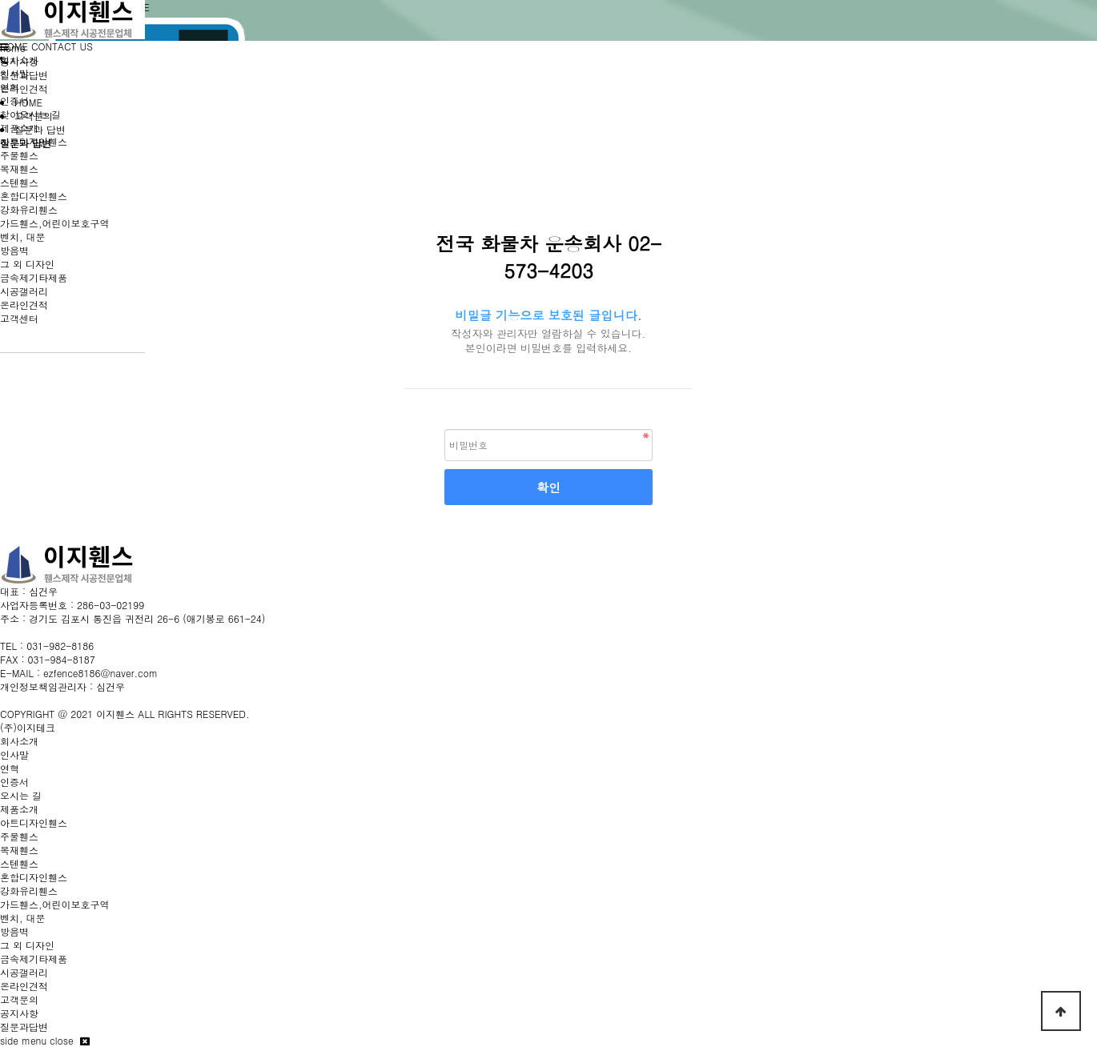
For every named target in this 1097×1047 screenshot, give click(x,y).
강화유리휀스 (29, 209)
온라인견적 (24, 304)
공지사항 (19, 1013)
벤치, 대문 (23, 236)
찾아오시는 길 (30, 114)
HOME (14, 46)
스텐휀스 (19, 182)
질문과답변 (24, 1026)
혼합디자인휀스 (33, 196)
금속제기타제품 (33, 277)
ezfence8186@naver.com (100, 673)
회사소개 (19, 59)
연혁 (9, 87)
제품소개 (19, 127)
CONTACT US (62, 46)
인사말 (14, 73)
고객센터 (19, 318)
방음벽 (14, 250)
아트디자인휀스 (33, 141)
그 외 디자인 (27, 264)
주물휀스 (19, 155)
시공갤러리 (24, 291)
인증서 (14, 100)
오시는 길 (21, 795)
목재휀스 (19, 168)
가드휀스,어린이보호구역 (55, 223)
